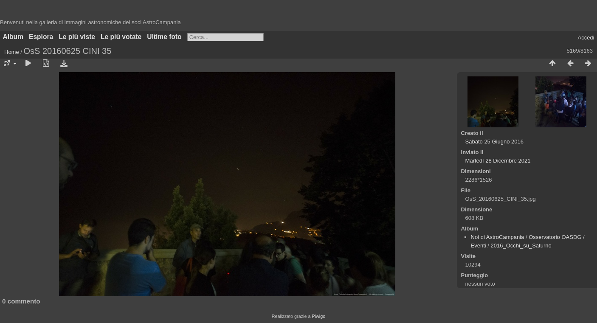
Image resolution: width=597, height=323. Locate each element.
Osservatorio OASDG (555, 237)
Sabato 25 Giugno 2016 (494, 141)
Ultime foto (164, 36)
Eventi (478, 245)
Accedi (585, 37)
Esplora (41, 36)
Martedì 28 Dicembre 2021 (498, 160)
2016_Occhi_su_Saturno (521, 245)
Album (13, 36)
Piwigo (318, 316)
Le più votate (121, 36)
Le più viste (77, 36)
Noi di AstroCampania (497, 237)
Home (11, 52)
